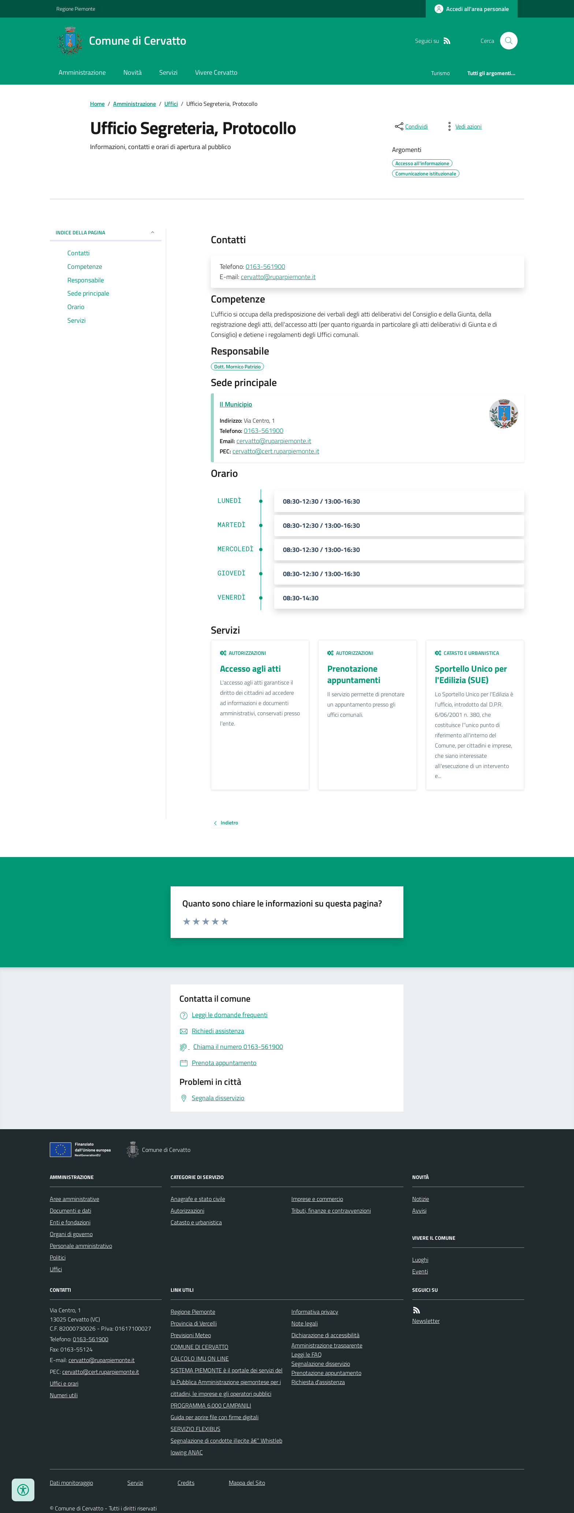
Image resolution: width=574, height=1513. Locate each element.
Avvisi (419, 1210)
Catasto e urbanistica (467, 653)
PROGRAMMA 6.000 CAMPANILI (211, 1405)
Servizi (168, 72)
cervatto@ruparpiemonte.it (278, 277)
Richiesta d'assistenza (318, 1381)
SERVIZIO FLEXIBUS (195, 1428)
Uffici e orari (64, 1383)
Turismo (440, 73)
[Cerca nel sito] (506, 40)
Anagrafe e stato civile (198, 1198)
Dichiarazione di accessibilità (325, 1335)
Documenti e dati (70, 1210)
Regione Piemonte (75, 8)
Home (97, 103)
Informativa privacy (314, 1311)
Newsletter (426, 1320)
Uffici (171, 103)
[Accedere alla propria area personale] (472, 9)
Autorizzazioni (243, 653)
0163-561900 (265, 266)
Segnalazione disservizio (320, 1363)
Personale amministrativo (81, 1245)
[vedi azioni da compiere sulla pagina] (462, 126)
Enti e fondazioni (70, 1222)
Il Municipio (236, 404)
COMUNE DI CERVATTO (199, 1346)
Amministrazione (82, 72)
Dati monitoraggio (71, 1482)
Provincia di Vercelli (194, 1323)
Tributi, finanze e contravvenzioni (331, 1210)
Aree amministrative (74, 1198)
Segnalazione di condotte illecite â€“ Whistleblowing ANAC (226, 1446)
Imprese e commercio (317, 1198)
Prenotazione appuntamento (326, 1372)
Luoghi (420, 1259)
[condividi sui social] (410, 126)
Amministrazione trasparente (326, 1345)
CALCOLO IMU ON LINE (200, 1358)
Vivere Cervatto (216, 72)
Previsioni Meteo (191, 1335)
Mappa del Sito (247, 1482)
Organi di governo (71, 1234)
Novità (132, 72)
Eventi (420, 1271)
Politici (58, 1257)
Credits (186, 1482)
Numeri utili (64, 1395)
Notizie (420, 1198)
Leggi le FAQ (306, 1354)
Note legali (304, 1323)
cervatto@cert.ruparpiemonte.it (275, 451)
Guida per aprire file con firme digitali (214, 1417)
